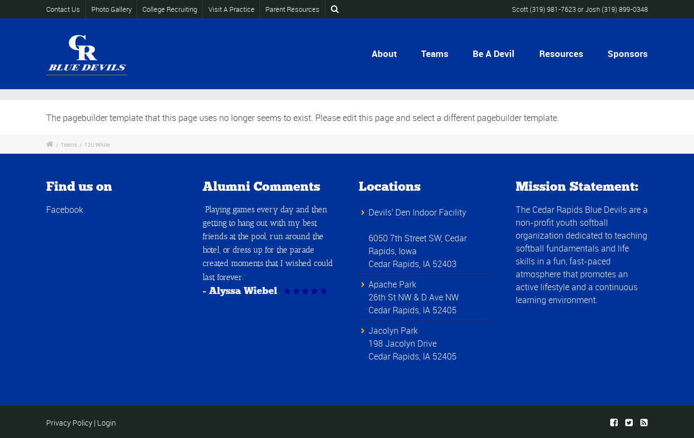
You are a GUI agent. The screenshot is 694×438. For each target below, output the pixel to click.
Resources (561, 53)
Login (106, 423)
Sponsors (628, 53)
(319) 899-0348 (625, 9)
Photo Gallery (111, 9)
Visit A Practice (231, 9)
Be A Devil (494, 53)
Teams (435, 53)
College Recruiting (169, 9)
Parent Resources (292, 9)
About (384, 53)
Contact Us (64, 9)
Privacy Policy (69, 423)
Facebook (64, 210)
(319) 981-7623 (553, 9)
